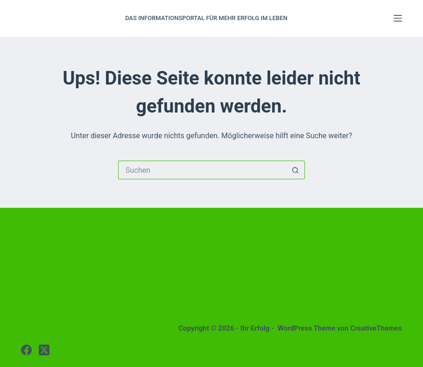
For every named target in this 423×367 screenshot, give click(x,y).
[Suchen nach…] (202, 170)
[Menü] (398, 18)
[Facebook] (26, 350)
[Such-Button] (295, 170)
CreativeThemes (376, 328)
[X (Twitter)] (44, 350)
